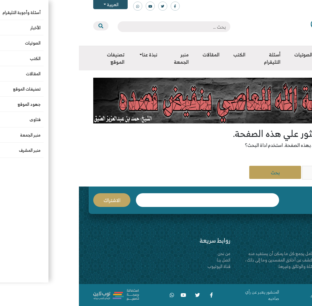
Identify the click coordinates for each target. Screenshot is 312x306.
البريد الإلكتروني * (128, 200)
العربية (33, 4)
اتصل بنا (144, 260)
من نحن (145, 253)
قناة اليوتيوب (140, 266)
